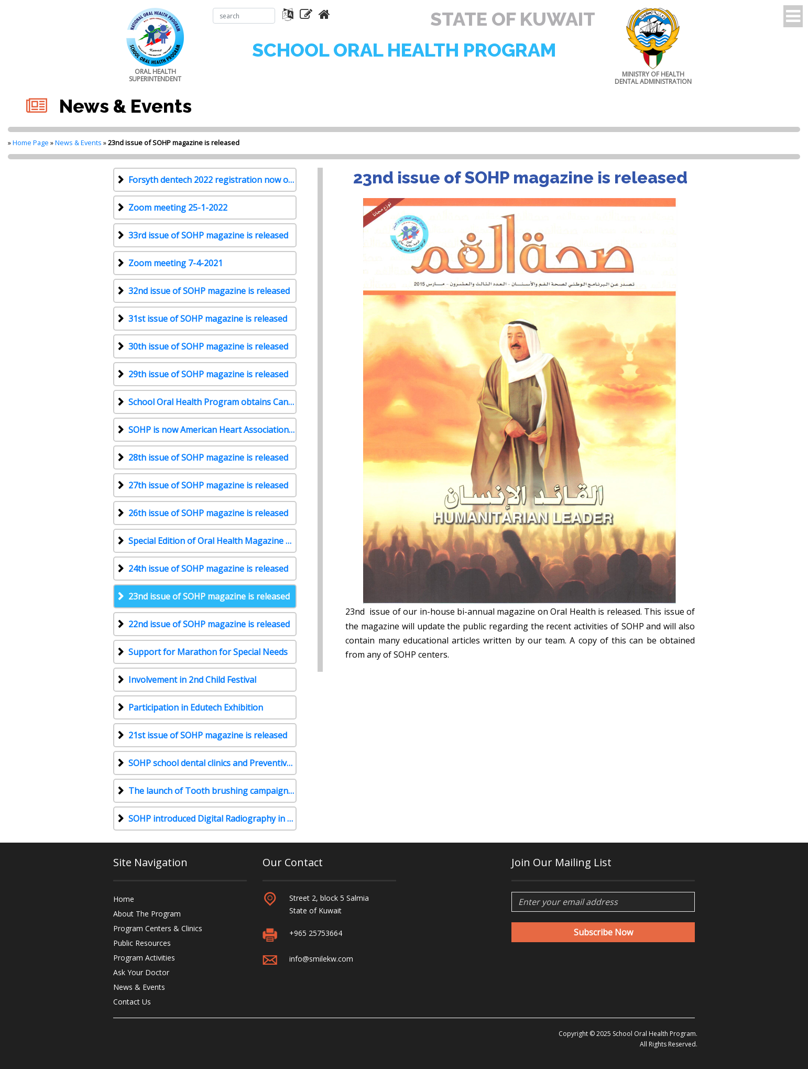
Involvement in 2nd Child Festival (192, 679)
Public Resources (142, 943)
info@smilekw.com (321, 959)
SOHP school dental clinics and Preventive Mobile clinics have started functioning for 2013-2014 (212, 763)
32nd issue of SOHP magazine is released (209, 291)
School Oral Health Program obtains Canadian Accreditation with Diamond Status (212, 402)
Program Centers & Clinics (157, 928)
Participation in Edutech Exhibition (195, 707)
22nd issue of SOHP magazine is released (209, 624)
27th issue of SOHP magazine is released (208, 485)
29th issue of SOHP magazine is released (208, 374)
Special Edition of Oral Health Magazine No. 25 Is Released (212, 541)
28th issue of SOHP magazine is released (208, 457)
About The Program (147, 914)
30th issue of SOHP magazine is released (208, 346)
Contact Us (132, 1002)
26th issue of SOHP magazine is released (208, 513)
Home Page (31, 142)
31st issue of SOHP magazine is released (207, 318)
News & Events (78, 142)
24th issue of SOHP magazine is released (208, 568)
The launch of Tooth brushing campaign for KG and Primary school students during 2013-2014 (212, 791)
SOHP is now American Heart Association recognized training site (212, 429)
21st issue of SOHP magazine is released (207, 735)
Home (123, 899)
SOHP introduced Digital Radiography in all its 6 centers (212, 818)
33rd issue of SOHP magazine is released (208, 235)
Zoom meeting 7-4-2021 (175, 263)
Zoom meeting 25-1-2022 (177, 207)
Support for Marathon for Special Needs (208, 652)
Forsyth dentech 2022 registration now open (212, 180)
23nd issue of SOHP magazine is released (209, 596)
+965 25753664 (315, 933)
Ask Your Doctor (141, 972)
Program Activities (144, 958)
